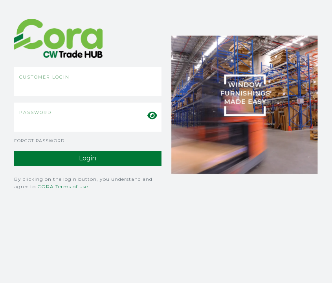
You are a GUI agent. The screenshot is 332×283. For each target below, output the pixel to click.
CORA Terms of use (62, 186)
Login (87, 158)
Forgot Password (39, 140)
